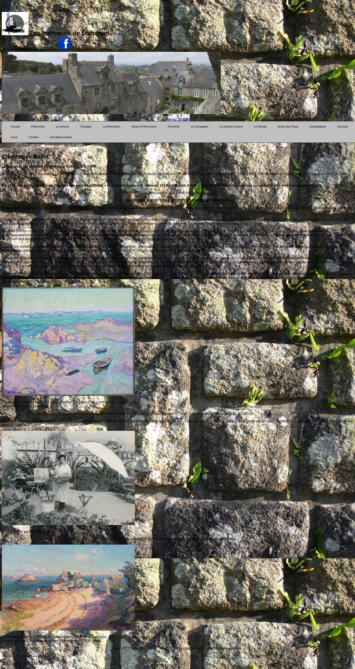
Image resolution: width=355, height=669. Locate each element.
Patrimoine (38, 126)
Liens (14, 137)
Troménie (173, 126)
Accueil (15, 126)
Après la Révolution (143, 126)
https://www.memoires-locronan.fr (23, 656)
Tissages (86, 126)
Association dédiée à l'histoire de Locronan (29, 49)
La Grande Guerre (231, 126)
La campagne (199, 126)
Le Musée (260, 126)
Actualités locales (61, 137)
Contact (34, 137)
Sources (342, 126)
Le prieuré (62, 126)
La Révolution (111, 126)
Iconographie (317, 126)
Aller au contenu (177, 119)
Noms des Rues (288, 126)
